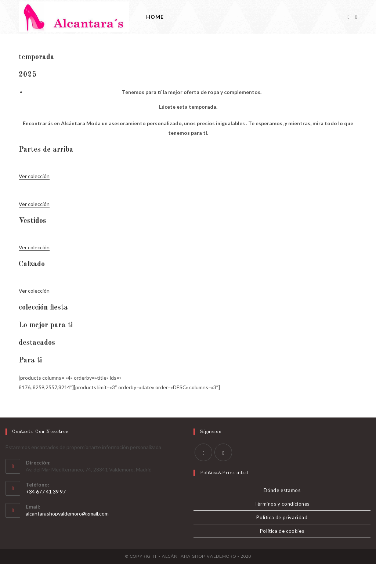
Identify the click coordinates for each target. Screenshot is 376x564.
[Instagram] (356, 17)
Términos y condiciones (282, 504)
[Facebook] (348, 17)
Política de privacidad (281, 517)
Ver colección (34, 176)
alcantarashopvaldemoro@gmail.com (67, 513)
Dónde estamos (282, 490)
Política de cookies (282, 531)
